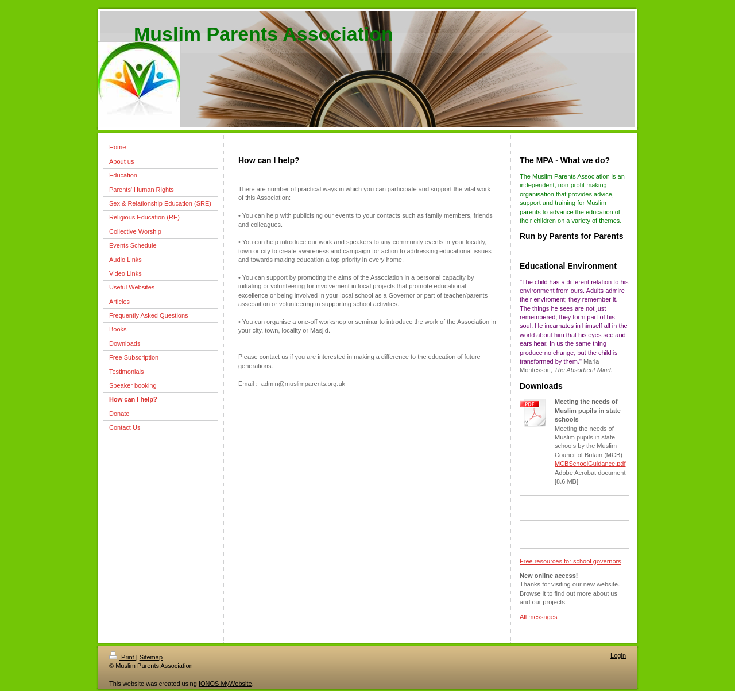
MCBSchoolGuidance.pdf (590, 463)
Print (122, 657)
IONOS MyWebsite (225, 683)
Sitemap (151, 657)
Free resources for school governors (570, 561)
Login (618, 655)
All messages (538, 616)
